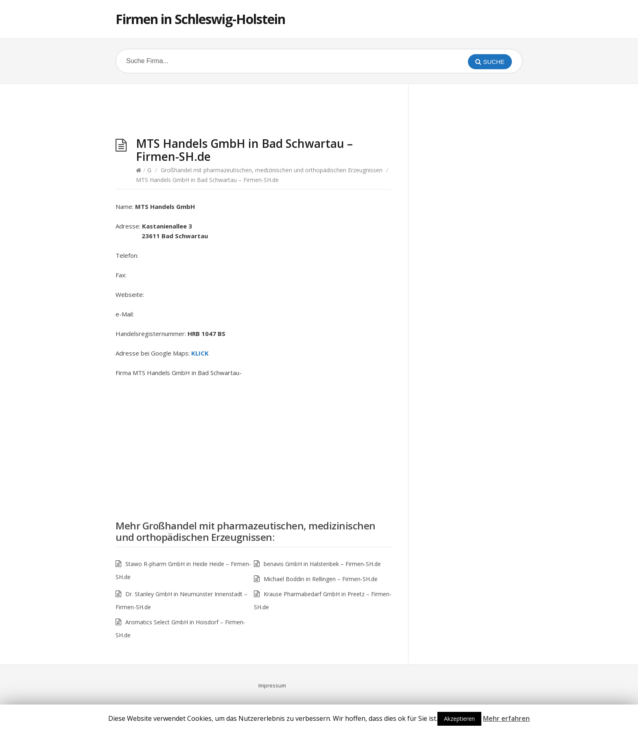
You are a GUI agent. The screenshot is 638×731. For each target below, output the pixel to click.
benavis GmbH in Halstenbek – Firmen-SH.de (322, 564)
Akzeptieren (459, 718)
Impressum (272, 685)
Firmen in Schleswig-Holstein (200, 19)
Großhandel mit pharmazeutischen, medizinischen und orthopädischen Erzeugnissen (271, 170)
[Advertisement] (254, 112)
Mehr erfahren (506, 718)
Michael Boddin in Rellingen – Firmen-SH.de (321, 579)
